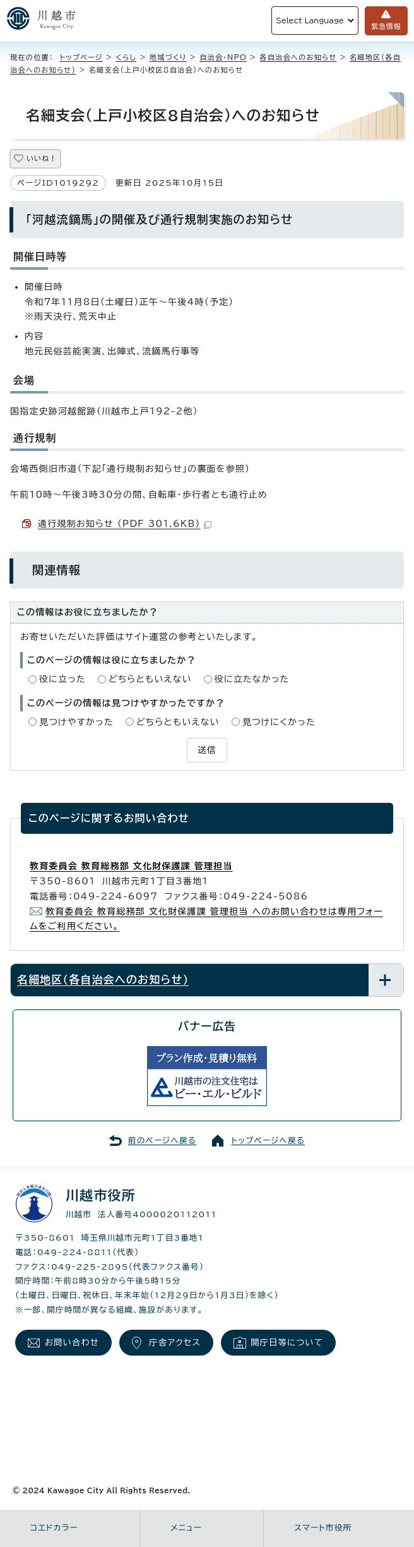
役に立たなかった (252, 679)
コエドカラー (54, 1528)
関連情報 (56, 569)
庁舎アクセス (175, 1342)
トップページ (81, 57)
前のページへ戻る (162, 1140)
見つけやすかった (76, 722)
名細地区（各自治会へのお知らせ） (103, 979)
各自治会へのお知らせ (297, 57)
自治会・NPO (223, 57)
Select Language (310, 20)
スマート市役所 (323, 1528)
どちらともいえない (150, 679)
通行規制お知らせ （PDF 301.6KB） (124, 523)
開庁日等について (287, 1342)
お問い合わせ (72, 1342)
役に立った (62, 679)
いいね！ (42, 158)
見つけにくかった (279, 722)
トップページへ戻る (268, 1140)
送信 (207, 749)
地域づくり (168, 57)
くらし (125, 57)
